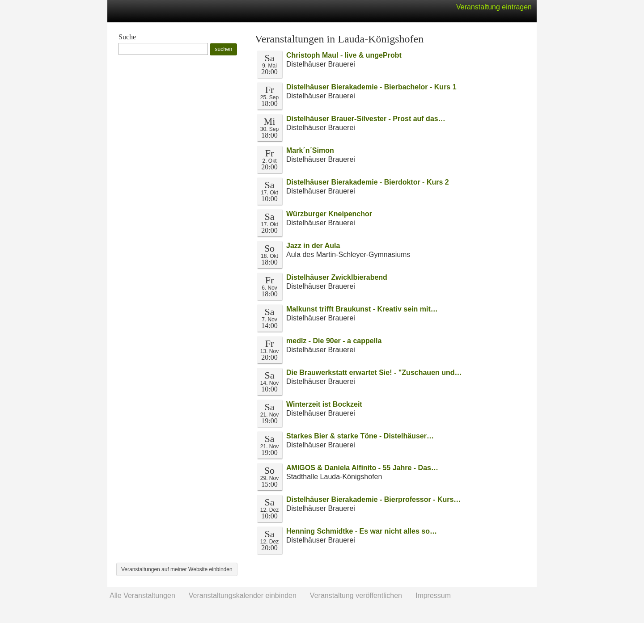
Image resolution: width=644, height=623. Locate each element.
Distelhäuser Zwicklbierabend (336, 277)
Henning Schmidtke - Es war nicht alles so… (361, 531)
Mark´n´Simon (310, 150)
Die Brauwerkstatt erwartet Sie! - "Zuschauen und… (374, 372)
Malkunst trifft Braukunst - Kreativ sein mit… (362, 309)
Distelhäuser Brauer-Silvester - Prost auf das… (365, 118)
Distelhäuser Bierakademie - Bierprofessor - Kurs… (373, 499)
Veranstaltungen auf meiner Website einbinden (177, 569)
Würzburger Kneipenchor (329, 214)
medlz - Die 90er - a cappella (333, 341)
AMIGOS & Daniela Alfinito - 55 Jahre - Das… (362, 467)
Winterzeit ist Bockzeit (324, 404)
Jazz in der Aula (313, 245)
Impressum (433, 595)
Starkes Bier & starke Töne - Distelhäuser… (360, 436)
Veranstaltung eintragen (494, 7)
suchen (223, 49)
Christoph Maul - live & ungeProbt (344, 55)
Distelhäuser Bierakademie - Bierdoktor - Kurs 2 (367, 182)
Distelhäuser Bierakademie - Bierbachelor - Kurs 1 (371, 87)
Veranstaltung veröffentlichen (356, 595)
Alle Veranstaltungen (142, 595)
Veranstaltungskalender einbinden (243, 595)
